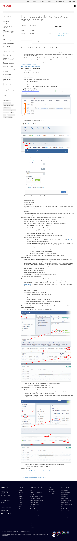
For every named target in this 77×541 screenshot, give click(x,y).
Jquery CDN (51, 493)
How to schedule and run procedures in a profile (31, 475)
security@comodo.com (5, 510)
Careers (20, 504)
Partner (20, 506)
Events (20, 496)
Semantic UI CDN (52, 491)
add (64, 35)
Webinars (21, 498)
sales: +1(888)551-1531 (60, 1)
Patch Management (8, 43)
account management (8, 105)
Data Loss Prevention (34, 508)
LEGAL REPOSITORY (25, 531)
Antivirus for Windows (65, 492)
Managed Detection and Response (36, 500)
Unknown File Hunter (8, 66)
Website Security (64, 502)
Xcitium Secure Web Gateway (8, 27)
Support (20, 490)
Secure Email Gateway (34, 506)
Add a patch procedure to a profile (28, 64)
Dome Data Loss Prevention (7, 80)
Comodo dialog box (8, 117)
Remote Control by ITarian (9, 110)
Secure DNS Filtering (34, 502)
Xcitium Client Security (8, 69)
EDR (4, 114)
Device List (26, 281)
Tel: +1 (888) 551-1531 (5, 495)
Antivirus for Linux (64, 496)
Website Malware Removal (66, 514)
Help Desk (32, 527)
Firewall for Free (64, 498)
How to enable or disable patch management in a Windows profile (35, 470)
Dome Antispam (7, 77)
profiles (17, 12)
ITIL (31, 529)
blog (28, 1)
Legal (20, 500)
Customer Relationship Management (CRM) (8, 32)
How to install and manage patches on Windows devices (33, 477)
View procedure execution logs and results (30, 66)
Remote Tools (6, 49)
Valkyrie (5, 71)
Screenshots (38, 42)
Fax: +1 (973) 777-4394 (5, 500)
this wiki (30, 59)
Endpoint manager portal (9, 36)
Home (12, 12)
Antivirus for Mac (64, 494)
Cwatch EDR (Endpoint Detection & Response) (8, 59)
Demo (20, 508)
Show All (5, 21)
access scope (11, 114)
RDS (12, 112)
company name (7, 102)
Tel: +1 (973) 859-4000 (5, 498)
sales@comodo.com (5, 503)
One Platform (32, 490)
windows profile (65, 33)
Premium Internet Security (66, 500)
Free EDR (32, 494)
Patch (59, 33)
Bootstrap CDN (52, 489)
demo (34, 1)
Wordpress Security (65, 512)
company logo (7, 100)
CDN (50, 487)
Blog (20, 494)
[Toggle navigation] (75, 6)
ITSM (31, 525)
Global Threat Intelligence (35, 498)
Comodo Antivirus (64, 490)
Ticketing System (33, 512)
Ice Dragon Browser (65, 506)
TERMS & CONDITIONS (7, 531)
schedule (60, 35)
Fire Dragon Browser (65, 508)
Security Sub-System (8, 90)
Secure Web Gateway (34, 504)
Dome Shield (6, 74)
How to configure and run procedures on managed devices (34, 473)
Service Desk (6, 46)
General (5, 24)
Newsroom (21, 492)
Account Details (7, 107)
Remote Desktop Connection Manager (68, 517)
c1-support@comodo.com (6, 507)
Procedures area (27, 284)
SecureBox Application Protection (36, 496)
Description (26, 42)
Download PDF (59, 26)
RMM (31, 523)
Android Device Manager (35, 514)
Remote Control (7, 41)
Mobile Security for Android (66, 504)
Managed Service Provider (35, 510)
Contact (20, 502)
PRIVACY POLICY (16, 531)
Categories (7, 17)
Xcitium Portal (6, 55)
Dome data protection (8, 63)
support (42, 1)
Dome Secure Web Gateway (7, 85)
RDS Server (6, 112)
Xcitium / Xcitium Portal (9, 51)
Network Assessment (34, 517)
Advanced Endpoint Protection (36, 492)
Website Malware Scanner (66, 510)
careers (49, 1)
